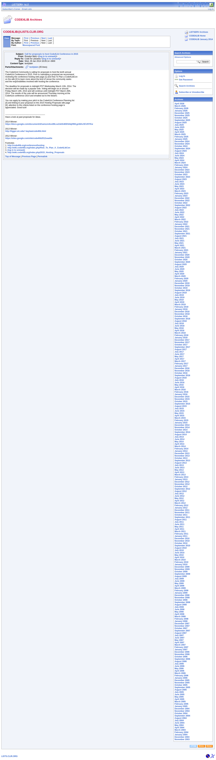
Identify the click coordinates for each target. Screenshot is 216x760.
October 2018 (181, 316)
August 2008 (181, 605)
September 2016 (182, 375)
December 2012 (182, 482)
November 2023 (182, 172)
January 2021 (181, 252)
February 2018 (181, 335)
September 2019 (182, 290)
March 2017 (180, 361)
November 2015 (182, 399)
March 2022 (180, 219)
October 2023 (181, 174)
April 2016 (179, 387)
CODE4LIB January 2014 (201, 39)
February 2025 (181, 137)
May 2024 (179, 158)
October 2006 (181, 657)
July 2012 (179, 493)
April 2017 (179, 359)
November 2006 (182, 654)
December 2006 (182, 652)
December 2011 (182, 510)
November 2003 (182, 739)
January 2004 (181, 734)
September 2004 (182, 716)
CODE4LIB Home (197, 36)
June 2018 (179, 326)
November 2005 (182, 683)
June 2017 (179, 354)
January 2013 (181, 479)
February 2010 (181, 562)
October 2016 (181, 373)
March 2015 (180, 418)
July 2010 (179, 550)
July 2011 (179, 522)
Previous (35, 38)
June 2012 (179, 496)
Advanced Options (183, 57)
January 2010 (181, 564)
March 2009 (180, 588)
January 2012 (181, 508)
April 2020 (179, 274)
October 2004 (181, 713)
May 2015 (179, 413)
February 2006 (181, 675)
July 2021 (179, 238)
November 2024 (182, 144)
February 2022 (181, 222)
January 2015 (181, 423)
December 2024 (182, 141)
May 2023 (179, 186)
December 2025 (182, 113)
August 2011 (181, 519)
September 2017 (182, 347)
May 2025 (179, 129)
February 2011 (181, 534)
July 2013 (179, 465)
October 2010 (181, 543)
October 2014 (181, 430)
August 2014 (181, 434)
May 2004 (179, 725)
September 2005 (182, 687)
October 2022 (181, 203)
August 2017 (181, 349)
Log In (182, 76)
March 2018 (180, 333)
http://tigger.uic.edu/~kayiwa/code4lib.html (25, 131)
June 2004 (179, 723)
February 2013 (181, 477)
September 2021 (182, 233)
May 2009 (179, 583)
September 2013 (182, 460)
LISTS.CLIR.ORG (9, 756)
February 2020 (181, 278)
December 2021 (182, 226)
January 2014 (181, 451)
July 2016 (179, 380)
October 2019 (181, 288)
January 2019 (181, 309)
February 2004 (181, 732)
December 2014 (182, 425)
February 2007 (181, 647)
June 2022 (179, 212)
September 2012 (182, 489)
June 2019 (179, 297)
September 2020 (182, 262)
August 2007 (181, 633)
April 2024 (179, 160)
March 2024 (180, 163)
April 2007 (179, 642)
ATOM (193, 746)
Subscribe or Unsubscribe (191, 92)
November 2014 (182, 427)
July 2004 (179, 720)
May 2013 (179, 470)
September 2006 (182, 659)
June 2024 (179, 155)
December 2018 (182, 311)
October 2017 (181, 345)
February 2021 (181, 250)
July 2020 (179, 267)
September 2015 (182, 404)
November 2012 (182, 484)
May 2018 (179, 328)
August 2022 (181, 207)
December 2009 (182, 567)
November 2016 (182, 371)
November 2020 (182, 257)
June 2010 (179, 553)
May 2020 (179, 271)
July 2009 (179, 579)
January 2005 (181, 706)
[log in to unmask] (47, 56)
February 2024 (181, 165)
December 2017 (182, 340)
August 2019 (181, 293)
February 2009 (181, 590)
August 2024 (181, 151)
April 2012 (179, 501)
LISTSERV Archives (198, 32)
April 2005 (179, 699)
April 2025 (179, 132)
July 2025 (179, 125)
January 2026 (181, 111)
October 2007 (181, 628)
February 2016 (181, 392)
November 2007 (182, 626)
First (26, 38)
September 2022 (182, 205)
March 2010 (180, 560)
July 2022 (179, 210)
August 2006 (181, 661)
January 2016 (181, 394)
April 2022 (179, 217)
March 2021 (180, 248)
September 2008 (182, 602)
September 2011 (182, 517)
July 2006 (179, 664)
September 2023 (182, 177)
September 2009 (182, 574)
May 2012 (179, 498)
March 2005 (180, 701)
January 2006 (181, 678)
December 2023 (182, 170)
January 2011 (181, 536)
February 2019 (181, 307)
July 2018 (179, 323)
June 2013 (179, 467)
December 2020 (182, 255)
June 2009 (179, 581)
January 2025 (181, 139)
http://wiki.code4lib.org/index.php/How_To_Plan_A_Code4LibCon (38, 148)
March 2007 (180, 645)
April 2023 (179, 189)
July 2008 (179, 607)
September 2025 (182, 120)
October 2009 (181, 571)
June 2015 (179, 411)
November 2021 (182, 229)
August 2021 (181, 236)
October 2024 (181, 146)
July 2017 (179, 352)
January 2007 (181, 649)
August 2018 (181, 321)
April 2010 (179, 557)
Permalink (42, 156)
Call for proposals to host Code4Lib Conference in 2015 (51, 54)
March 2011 (180, 531)
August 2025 (181, 122)
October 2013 (181, 458)
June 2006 (179, 666)
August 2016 (181, 378)
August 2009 (181, 576)
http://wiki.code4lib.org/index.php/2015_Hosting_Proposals (35, 152)
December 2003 (182, 737)
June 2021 (179, 241)
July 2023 (179, 181)
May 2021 (179, 243)
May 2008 (179, 612)
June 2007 (179, 638)
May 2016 (179, 385)
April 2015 (179, 415)
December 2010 (182, 538)
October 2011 (181, 515)
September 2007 (182, 631)
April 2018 (179, 330)
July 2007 (179, 635)
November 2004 (182, 711)
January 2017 (181, 366)
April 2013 (179, 472)
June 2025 (179, 127)
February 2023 (181, 193)
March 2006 (180, 673)
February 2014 (181, 449)
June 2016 (179, 382)
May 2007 (179, 640)
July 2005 (179, 692)
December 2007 (182, 623)
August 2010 (181, 548)
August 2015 (181, 406)
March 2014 (180, 446)
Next (43, 38)
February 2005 (181, 704)
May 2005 (179, 697)
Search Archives (183, 53)
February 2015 (181, 420)
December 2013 (182, 453)
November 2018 (182, 314)
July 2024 (179, 153)
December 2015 (182, 397)
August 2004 (181, 718)
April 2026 (179, 103)
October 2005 (181, 685)
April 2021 (179, 245)
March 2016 (180, 389)
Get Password (186, 79)
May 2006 (179, 668)
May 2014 (179, 441)
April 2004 (179, 727)
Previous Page (29, 156)
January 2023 (181, 196)
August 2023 (181, 179)
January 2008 (181, 621)
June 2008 (179, 609)
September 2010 (182, 545)
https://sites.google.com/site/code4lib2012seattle (28, 138)
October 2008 (181, 600)
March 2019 (180, 304)
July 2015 (179, 408)
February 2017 (181, 363)
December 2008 (182, 595)
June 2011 (179, 524)
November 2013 (182, 456)
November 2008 (182, 597)
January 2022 (181, 224)
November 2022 (182, 200)
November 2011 (182, 512)
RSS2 (209, 746)
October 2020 (181, 259)
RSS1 (201, 746)
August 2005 (181, 690)
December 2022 (182, 198)
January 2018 (181, 337)
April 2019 (179, 302)
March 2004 (180, 730)
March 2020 (180, 276)
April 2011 (179, 529)
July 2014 (179, 437)
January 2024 (181, 167)
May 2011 (179, 527)
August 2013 (181, 463)
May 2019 (179, 300)
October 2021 (181, 231)
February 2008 (181, 619)
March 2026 (180, 106)
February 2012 (181, 505)
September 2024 (182, 148)
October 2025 (181, 118)
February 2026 (181, 108)
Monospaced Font (31, 45)
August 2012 (181, 491)
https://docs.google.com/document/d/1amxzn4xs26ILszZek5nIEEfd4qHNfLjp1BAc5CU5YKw (49, 124)
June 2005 (179, 694)
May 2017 (179, 356)
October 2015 (181, 401)
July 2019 (179, 295)
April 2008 (179, 614)
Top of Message (12, 156)
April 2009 (179, 586)
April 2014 (179, 444)
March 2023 (180, 191)
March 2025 (180, 134)
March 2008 (180, 616)
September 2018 (182, 319)
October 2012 (181, 486)
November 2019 (182, 285)
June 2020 (179, 269)
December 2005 (182, 680)
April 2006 (179, 671)
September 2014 (182, 432)
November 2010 (182, 541)
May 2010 (179, 555)
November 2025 (182, 115)
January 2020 (181, 281)
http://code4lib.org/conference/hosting (25, 145)
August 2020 (181, 264)
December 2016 (182, 368)
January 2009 (181, 593)
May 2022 (179, 215)
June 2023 (179, 184)
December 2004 (182, 708)
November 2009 (182, 569)
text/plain (33, 67)
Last (50, 38)
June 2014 (179, 439)
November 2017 (182, 342)
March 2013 (180, 475)
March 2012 (180, 503)
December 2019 (182, 283)
